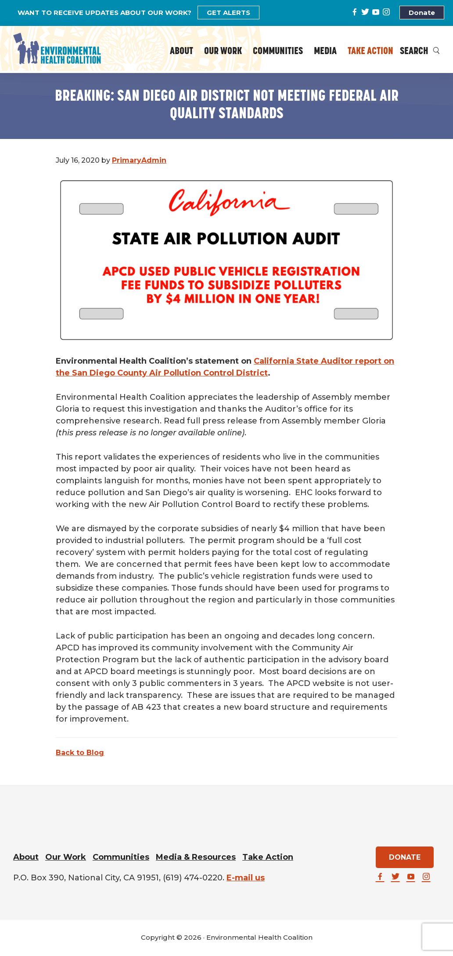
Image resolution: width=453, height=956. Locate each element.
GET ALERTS (228, 12)
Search (420, 52)
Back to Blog (80, 752)
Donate (422, 12)
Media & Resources (196, 857)
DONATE (405, 857)
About (26, 857)
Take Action (267, 857)
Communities (121, 857)
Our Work (65, 857)
